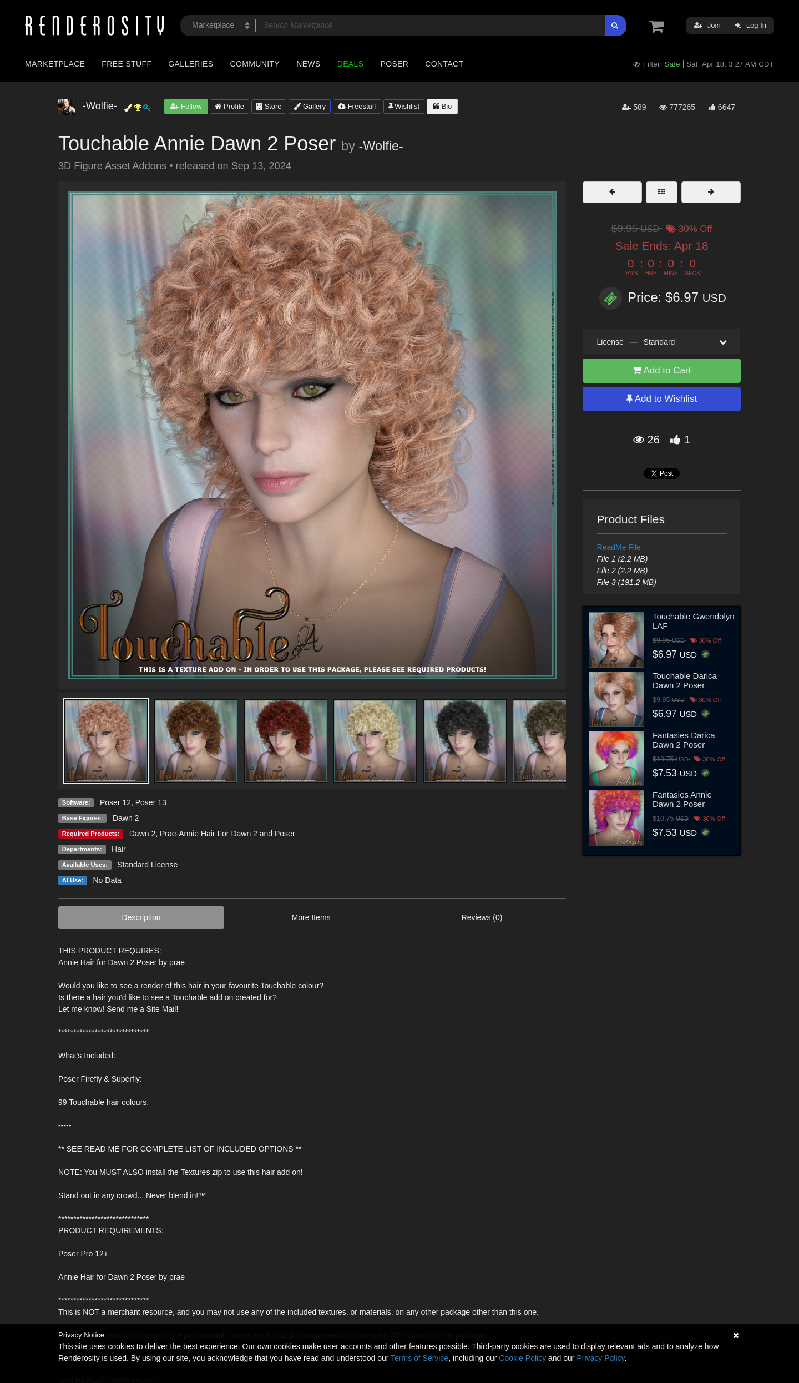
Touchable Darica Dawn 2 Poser (685, 680)
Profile (229, 106)
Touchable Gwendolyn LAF (694, 621)
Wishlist (403, 106)
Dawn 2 (142, 833)
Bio (442, 106)
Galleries (190, 63)
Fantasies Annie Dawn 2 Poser (682, 799)
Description (141, 917)
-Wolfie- (381, 146)
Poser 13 (150, 802)
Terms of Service (419, 1358)
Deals (350, 63)
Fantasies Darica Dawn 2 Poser (684, 739)
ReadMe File (619, 547)
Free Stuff (126, 63)
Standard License (147, 864)
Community (255, 63)
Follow (185, 106)
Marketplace (55, 63)
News (308, 63)
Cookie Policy (522, 1358)
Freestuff (357, 106)
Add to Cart (662, 370)
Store (269, 106)
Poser (394, 63)
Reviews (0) (482, 917)
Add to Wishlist (661, 398)
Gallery (310, 106)
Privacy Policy (600, 1358)
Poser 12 (115, 802)
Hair (119, 849)
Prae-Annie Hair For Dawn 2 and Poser (227, 833)
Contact (444, 63)
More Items (311, 917)
